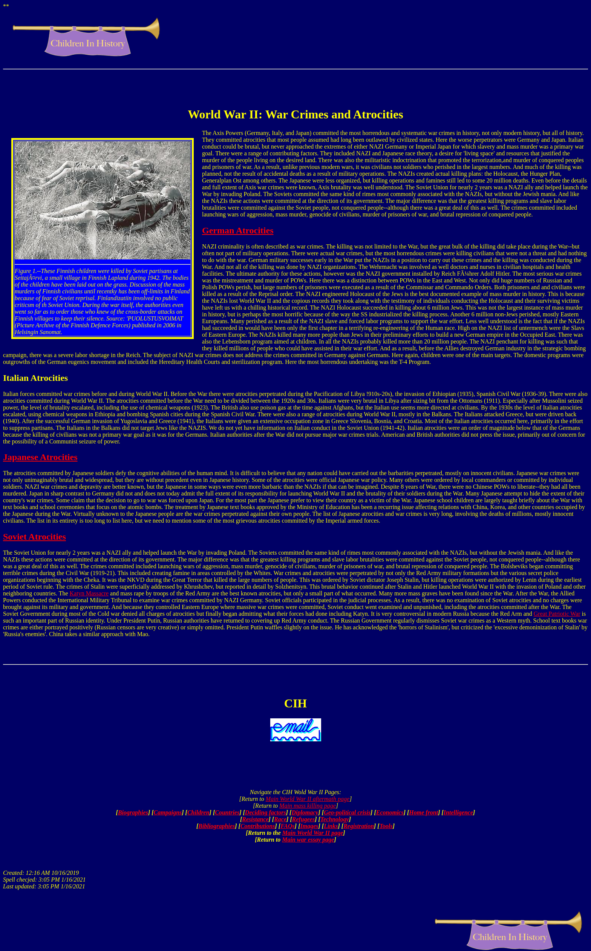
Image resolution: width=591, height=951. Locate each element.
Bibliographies (216, 826)
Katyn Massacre (89, 593)
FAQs (287, 826)
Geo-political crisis (347, 812)
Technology (334, 819)
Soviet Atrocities (34, 536)
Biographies (133, 812)
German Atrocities (238, 230)
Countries (227, 812)
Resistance (255, 819)
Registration (358, 826)
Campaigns (168, 812)
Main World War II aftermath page (307, 799)
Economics (390, 812)
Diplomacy (304, 812)
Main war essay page (308, 839)
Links (331, 826)
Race (280, 819)
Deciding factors (265, 812)
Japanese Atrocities (40, 457)
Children (198, 812)
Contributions (257, 826)
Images (309, 826)
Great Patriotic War (557, 613)
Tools (386, 826)
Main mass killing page (307, 805)
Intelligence (458, 812)
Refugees (303, 819)
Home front (423, 812)
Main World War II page (312, 833)
